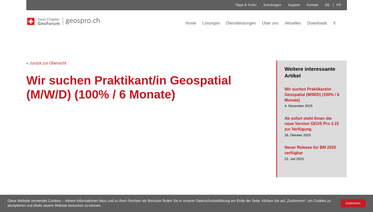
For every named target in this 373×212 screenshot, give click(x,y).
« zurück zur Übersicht (46, 63)
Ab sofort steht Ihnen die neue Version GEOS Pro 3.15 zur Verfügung (312, 124)
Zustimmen (353, 203)
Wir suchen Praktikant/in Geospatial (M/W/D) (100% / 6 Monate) (312, 94)
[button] (334, 22)
